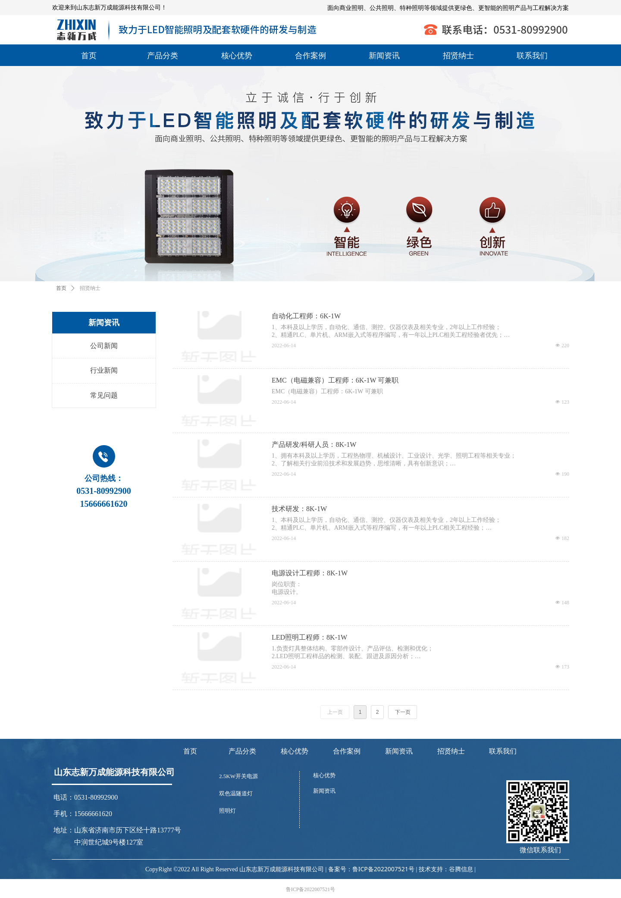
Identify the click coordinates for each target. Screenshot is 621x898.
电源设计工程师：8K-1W (310, 573)
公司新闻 (104, 345)
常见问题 (104, 395)
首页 (61, 288)
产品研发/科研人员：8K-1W (314, 444)
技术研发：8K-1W (299, 508)
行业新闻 (104, 370)
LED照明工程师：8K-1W (309, 637)
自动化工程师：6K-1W (306, 316)
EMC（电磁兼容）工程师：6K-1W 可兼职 (335, 380)
